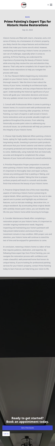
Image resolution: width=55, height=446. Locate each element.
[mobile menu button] (51, 4)
